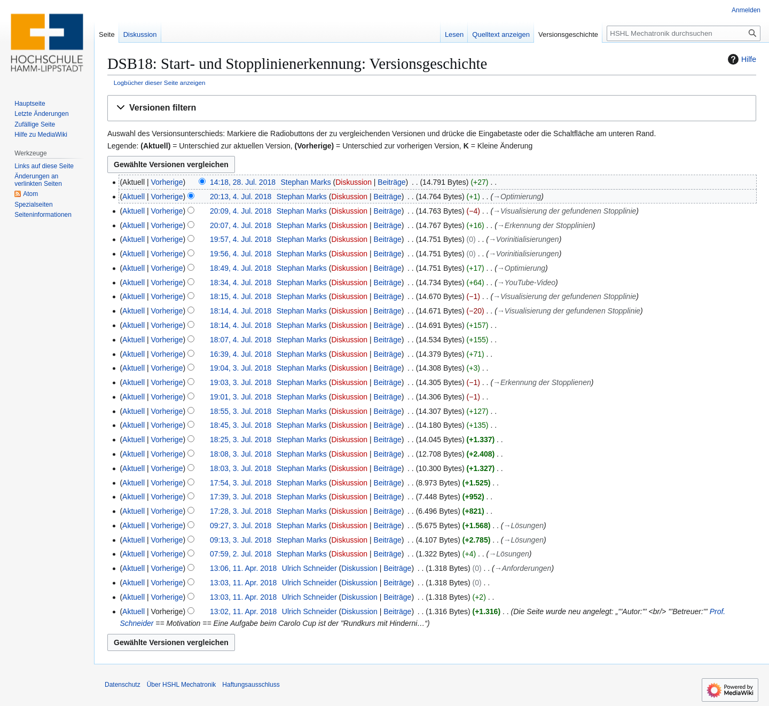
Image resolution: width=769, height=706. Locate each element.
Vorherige (167, 182)
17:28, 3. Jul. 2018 (240, 511)
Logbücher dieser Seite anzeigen (160, 82)
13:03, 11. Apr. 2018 (243, 582)
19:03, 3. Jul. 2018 (240, 382)
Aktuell (133, 196)
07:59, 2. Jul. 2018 (240, 554)
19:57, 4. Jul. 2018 (240, 239)
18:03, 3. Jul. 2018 (240, 468)
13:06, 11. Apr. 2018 (243, 568)
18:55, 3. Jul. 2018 (240, 411)
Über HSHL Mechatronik (181, 684)
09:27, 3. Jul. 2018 (240, 525)
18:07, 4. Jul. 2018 (240, 339)
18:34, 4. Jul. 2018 (240, 282)
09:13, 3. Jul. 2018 (240, 540)
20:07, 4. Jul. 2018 (240, 225)
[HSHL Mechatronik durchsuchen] (683, 33)
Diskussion (353, 182)
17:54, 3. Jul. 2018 (240, 482)
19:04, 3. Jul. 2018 (240, 368)
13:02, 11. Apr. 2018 (243, 611)
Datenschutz (122, 684)
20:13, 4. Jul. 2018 (240, 196)
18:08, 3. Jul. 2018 (240, 454)
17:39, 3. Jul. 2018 (240, 496)
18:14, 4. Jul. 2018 (240, 311)
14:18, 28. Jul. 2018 (243, 182)
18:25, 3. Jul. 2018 (240, 439)
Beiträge (391, 182)
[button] (431, 108)
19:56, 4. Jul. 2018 (240, 253)
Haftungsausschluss (250, 684)
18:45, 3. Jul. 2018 (240, 425)
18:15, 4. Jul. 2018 (240, 296)
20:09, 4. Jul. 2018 (240, 211)
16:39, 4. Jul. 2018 (240, 354)
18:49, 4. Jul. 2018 (240, 268)
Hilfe (740, 59)
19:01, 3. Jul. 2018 (240, 397)
